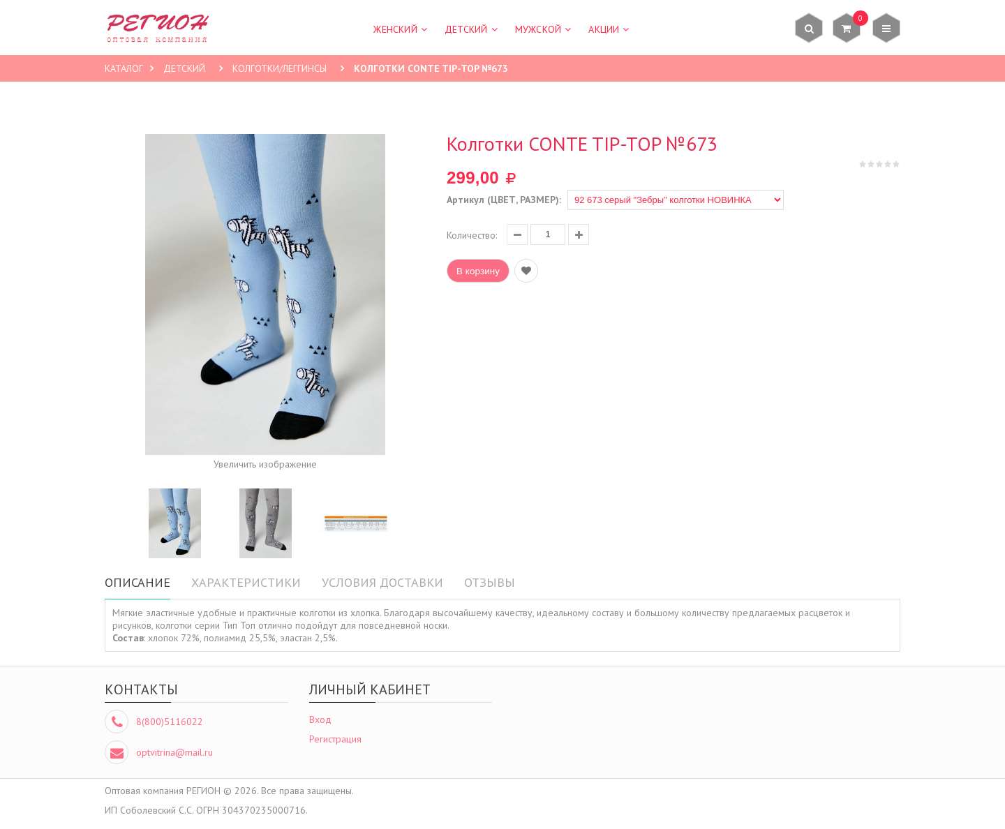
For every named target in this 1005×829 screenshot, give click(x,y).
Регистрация (335, 739)
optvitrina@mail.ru (174, 752)
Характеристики (246, 582)
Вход (320, 719)
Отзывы (489, 582)
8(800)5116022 (169, 721)
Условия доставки (382, 582)
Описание (137, 582)
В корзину (478, 271)
